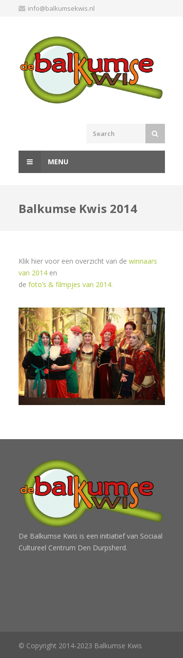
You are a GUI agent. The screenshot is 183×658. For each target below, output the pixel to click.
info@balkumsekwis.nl (61, 8)
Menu (43, 162)
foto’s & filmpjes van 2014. (70, 284)
